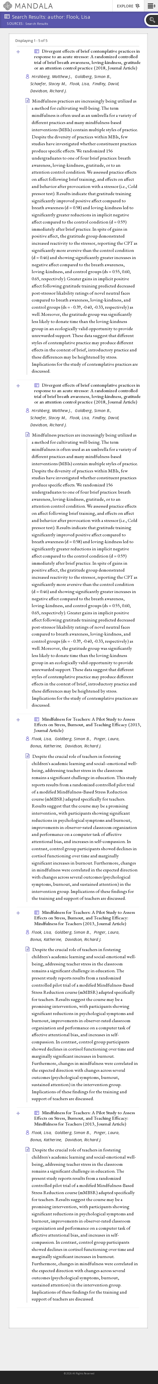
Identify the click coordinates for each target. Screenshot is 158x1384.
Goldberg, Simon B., (94, 76)
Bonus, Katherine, (47, 745)
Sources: (15, 24)
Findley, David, (106, 83)
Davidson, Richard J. (48, 90)
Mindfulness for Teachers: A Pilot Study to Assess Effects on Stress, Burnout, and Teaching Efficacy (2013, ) (87, 724)
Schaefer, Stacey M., (49, 83)
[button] (151, 6)
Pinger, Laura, (107, 738)
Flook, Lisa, (80, 83)
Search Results (36, 24)
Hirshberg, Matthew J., (52, 76)
